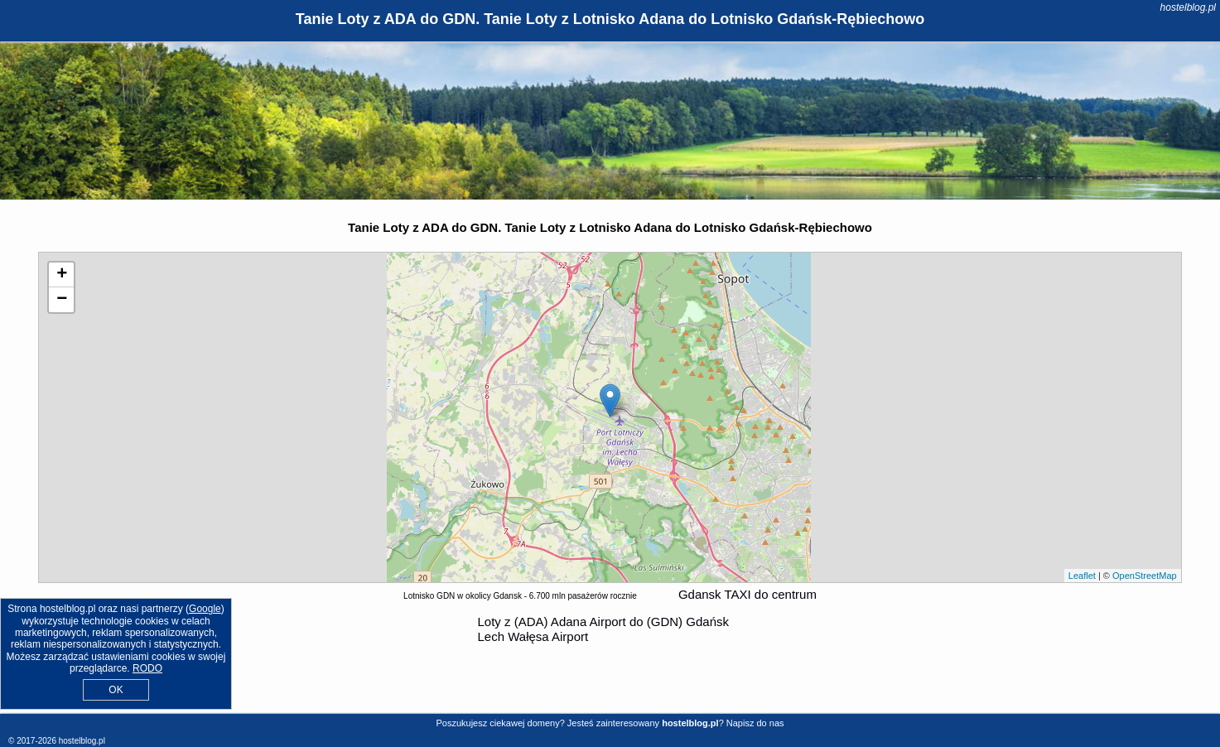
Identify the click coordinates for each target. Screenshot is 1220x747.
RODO (147, 668)
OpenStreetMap (1144, 576)
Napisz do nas (755, 723)
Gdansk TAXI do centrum (747, 594)
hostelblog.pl (1188, 7)
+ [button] (61, 275)
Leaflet (1082, 576)
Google (205, 608)
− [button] (61, 299)
